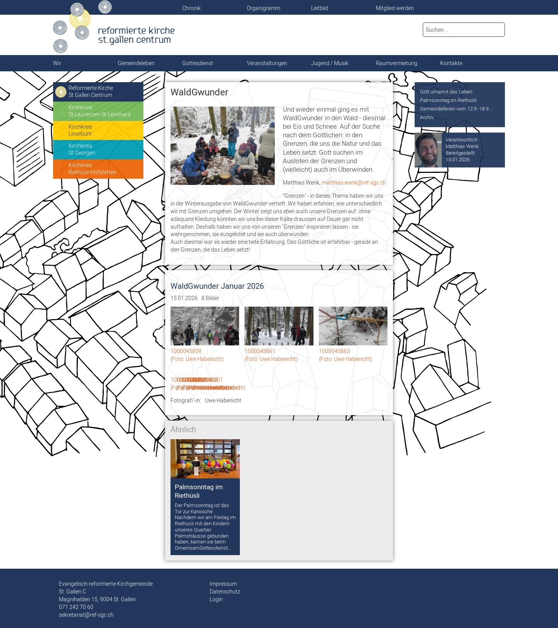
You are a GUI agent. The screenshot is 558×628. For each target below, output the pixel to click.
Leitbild (319, 8)
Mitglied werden (395, 8)
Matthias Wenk (462, 146)
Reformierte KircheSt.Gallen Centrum (91, 91)
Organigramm (263, 8)
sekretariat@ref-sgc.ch (86, 615)
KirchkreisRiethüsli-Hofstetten (93, 168)
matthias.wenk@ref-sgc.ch (354, 182)
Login (216, 599)
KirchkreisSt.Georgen (82, 149)
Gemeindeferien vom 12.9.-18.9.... (456, 108)
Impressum (223, 584)
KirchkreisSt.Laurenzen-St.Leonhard (100, 111)
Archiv (427, 117)
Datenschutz (225, 591)
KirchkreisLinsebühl (80, 130)
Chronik (191, 8)
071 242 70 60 (76, 607)
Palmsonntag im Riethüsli (448, 100)
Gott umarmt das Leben (446, 91)
